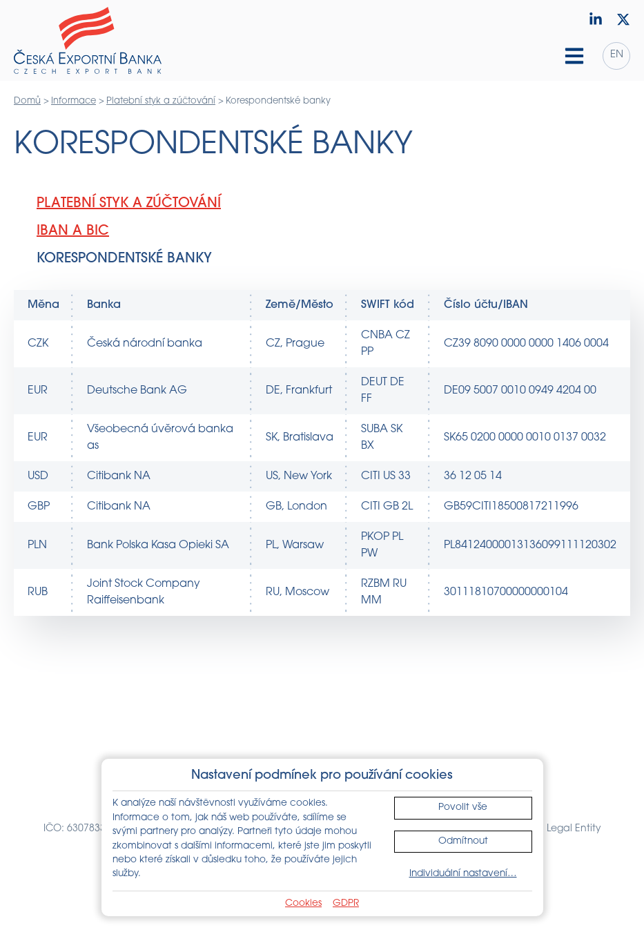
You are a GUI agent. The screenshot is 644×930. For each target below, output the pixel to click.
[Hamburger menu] (574, 56)
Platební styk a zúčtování (160, 101)
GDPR (346, 903)
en (616, 55)
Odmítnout (463, 841)
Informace (73, 101)
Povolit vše (462, 807)
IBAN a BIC (73, 231)
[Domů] (88, 40)
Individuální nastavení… (463, 873)
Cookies (303, 903)
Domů (27, 101)
